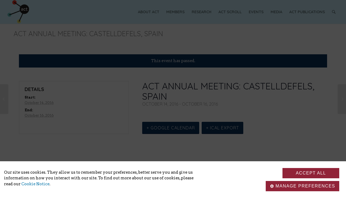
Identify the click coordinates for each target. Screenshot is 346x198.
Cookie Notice (35, 184)
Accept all (311, 173)
